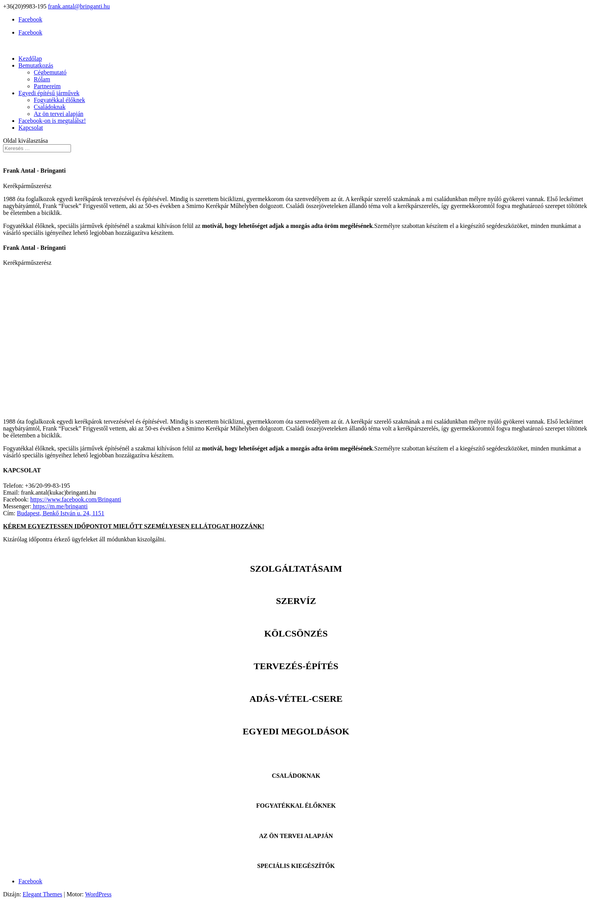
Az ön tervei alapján (58, 114)
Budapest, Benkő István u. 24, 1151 (60, 513)
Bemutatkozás (35, 65)
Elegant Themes (42, 894)
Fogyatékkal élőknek (59, 100)
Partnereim (47, 86)
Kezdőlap (30, 58)
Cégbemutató (50, 72)
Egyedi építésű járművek (48, 93)
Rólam (42, 79)
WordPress (98, 894)
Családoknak (50, 107)
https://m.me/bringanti (59, 506)
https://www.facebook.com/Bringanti (75, 499)
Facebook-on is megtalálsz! (52, 120)
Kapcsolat (30, 127)
